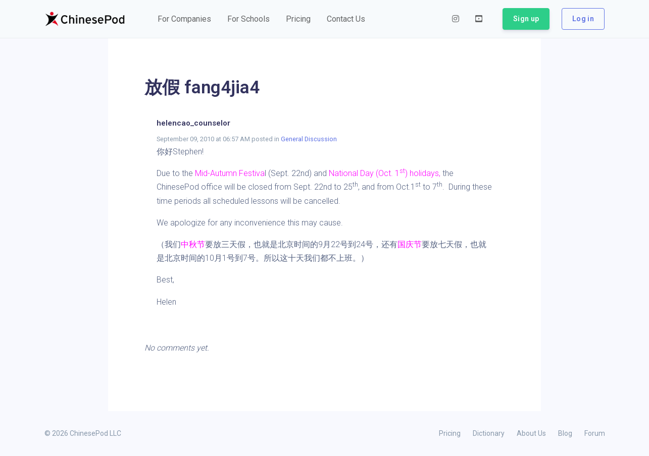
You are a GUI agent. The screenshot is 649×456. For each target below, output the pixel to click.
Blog (565, 433)
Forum (594, 433)
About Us (531, 433)
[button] (184, 19)
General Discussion (309, 139)
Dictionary (489, 433)
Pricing (450, 433)
